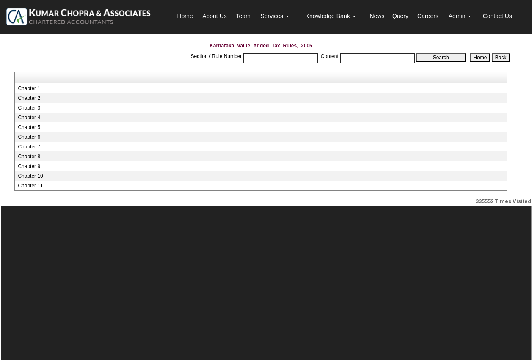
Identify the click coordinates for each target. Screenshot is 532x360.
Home (185, 16)
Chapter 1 (29, 88)
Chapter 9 (29, 166)
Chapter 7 (29, 147)
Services (274, 16)
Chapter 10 (30, 176)
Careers (427, 16)
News (376, 16)
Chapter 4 (29, 118)
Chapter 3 (29, 108)
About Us (214, 16)
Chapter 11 (30, 186)
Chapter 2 (29, 98)
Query (400, 16)
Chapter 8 (29, 156)
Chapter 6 (29, 137)
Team (243, 16)
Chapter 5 (29, 127)
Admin (460, 16)
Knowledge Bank (331, 16)
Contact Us (497, 16)
